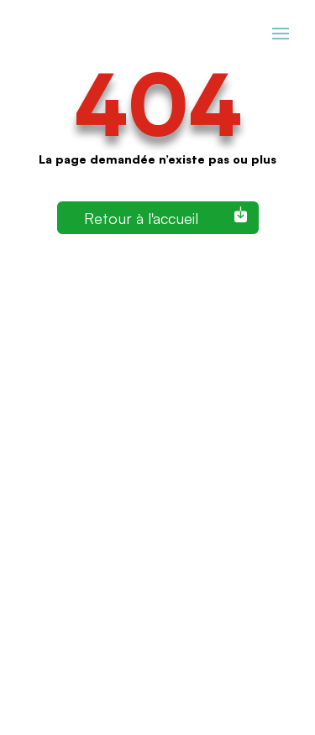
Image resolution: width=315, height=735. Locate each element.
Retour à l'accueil (141, 217)
